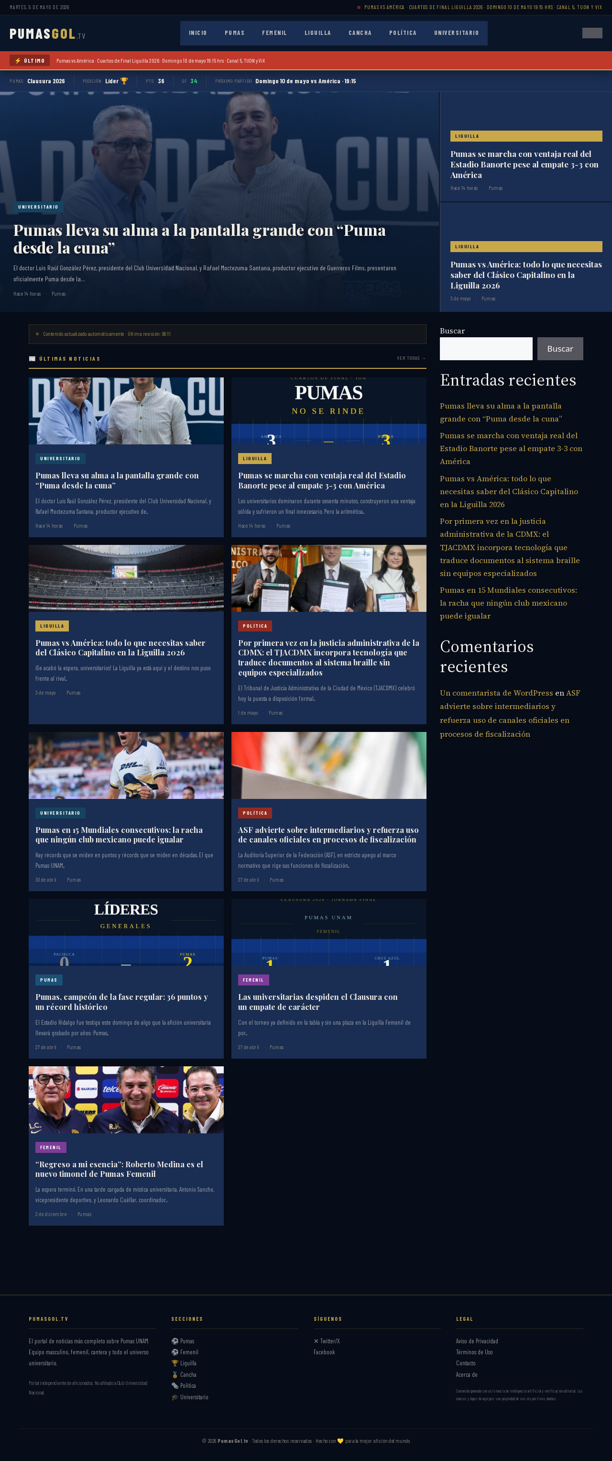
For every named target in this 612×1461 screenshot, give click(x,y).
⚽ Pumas (182, 1341)
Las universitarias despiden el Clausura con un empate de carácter (318, 1002)
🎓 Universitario (189, 1397)
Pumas (235, 32)
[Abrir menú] (592, 33)
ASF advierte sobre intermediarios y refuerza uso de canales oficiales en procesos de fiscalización (328, 835)
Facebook (324, 1352)
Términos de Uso (474, 1352)
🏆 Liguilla (184, 1363)
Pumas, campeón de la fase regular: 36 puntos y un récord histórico (121, 1002)
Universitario (457, 32)
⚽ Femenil (184, 1352)
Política (403, 32)
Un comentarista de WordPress (496, 692)
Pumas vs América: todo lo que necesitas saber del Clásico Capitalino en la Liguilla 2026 (526, 274)
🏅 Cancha (184, 1374)
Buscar (452, 330)
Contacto (466, 1363)
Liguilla (318, 32)
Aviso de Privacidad (477, 1341)
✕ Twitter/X (327, 1341)
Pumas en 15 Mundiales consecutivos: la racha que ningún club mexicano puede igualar (119, 835)
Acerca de (467, 1374)
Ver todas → (411, 358)
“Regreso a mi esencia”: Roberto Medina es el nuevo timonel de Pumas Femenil (119, 1169)
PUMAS (48, 33)
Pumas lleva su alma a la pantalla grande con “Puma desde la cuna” (199, 238)
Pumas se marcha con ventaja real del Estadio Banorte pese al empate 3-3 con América (524, 164)
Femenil (274, 32)
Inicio (198, 32)
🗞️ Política (183, 1385)
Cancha (360, 32)
